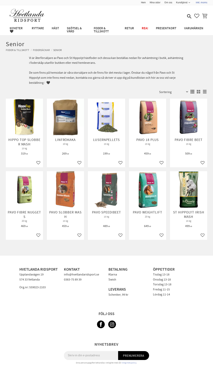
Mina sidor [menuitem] (155, 2)
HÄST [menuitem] (55, 28)
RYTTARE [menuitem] (38, 28)
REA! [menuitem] (145, 28)
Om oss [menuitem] (168, 2)
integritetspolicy (129, 362)
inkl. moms (201, 2)
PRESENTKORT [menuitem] (166, 28)
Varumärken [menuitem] (193, 28)
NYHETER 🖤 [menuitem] (16, 30)
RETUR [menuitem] (129, 28)
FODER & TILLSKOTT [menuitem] (101, 30)
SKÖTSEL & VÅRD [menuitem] (74, 30)
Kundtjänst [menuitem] (181, 2)
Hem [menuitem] (143, 2)
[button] (188, 16)
